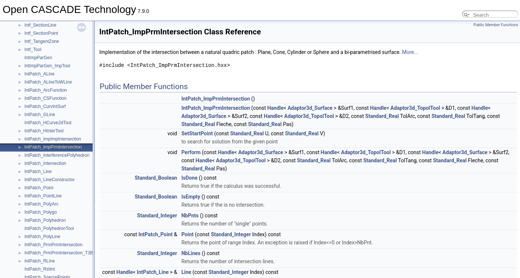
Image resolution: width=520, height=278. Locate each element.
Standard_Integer (157, 215)
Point (187, 234)
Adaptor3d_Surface (309, 108)
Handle (275, 108)
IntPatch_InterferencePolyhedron (56, 155)
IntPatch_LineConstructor (49, 179)
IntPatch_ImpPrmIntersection (53, 147)
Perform (191, 152)
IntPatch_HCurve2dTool (47, 122)
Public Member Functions (495, 25)
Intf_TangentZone (41, 41)
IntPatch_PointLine (43, 196)
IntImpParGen (38, 57)
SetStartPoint (197, 133)
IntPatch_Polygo (40, 212)
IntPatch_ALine (39, 74)
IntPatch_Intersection (45, 163)
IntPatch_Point (38, 187)
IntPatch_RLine (39, 261)
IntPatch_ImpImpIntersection (52, 139)
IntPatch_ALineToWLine (48, 82)
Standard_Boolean (156, 178)
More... (410, 52)
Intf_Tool (32, 49)
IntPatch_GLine (39, 114)
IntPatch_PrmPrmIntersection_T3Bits (60, 252)
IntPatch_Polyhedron (45, 220)
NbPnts (190, 215)
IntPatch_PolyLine (42, 236)
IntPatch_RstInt (39, 269)
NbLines (191, 253)
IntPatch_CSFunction (45, 98)
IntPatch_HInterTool (43, 130)
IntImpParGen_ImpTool (47, 65)
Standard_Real (382, 116)
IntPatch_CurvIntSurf (45, 106)
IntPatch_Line (37, 171)
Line (186, 272)
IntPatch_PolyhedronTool (49, 228)
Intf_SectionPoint (41, 33)
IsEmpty (190, 197)
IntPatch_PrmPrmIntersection (53, 244)
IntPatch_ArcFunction (45, 90)
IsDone (189, 178)
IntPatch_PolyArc (41, 204)
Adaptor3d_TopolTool (415, 108)
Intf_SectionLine (40, 25)
